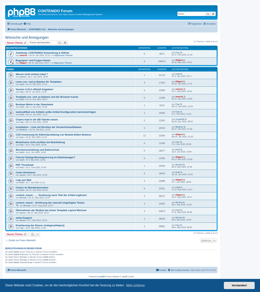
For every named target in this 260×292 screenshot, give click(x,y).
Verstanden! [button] (239, 285)
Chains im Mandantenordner (32, 187)
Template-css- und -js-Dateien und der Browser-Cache (47, 96)
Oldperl (23, 63)
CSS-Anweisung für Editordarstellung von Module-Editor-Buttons (53, 134)
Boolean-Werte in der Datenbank (34, 104)
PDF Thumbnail (25, 165)
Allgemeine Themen (64, 55)
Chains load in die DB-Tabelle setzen (37, 119)
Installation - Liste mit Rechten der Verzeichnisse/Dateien (49, 127)
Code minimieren (25, 172)
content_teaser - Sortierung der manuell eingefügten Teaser (50, 202)
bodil (178, 74)
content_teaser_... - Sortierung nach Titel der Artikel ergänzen (51, 195)
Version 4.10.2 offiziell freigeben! (34, 89)
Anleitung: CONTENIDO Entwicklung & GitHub (42, 52)
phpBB (102, 277)
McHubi (179, 165)
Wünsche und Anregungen (27, 37)
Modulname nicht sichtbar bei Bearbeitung (40, 142)
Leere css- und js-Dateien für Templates (39, 81)
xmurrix (23, 55)
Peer (22, 167)
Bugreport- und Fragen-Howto (33, 60)
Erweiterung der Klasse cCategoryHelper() (40, 225)
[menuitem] (27, 24)
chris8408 (180, 119)
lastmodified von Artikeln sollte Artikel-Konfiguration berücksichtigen (56, 112)
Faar (178, 52)
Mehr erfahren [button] (135, 285)
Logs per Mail (23, 180)
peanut (23, 77)
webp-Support (24, 217)
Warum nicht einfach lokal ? (32, 74)
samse (22, 175)
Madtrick (23, 129)
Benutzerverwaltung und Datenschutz (37, 149)
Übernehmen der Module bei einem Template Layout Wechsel (51, 210)
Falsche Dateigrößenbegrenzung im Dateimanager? (45, 157)
